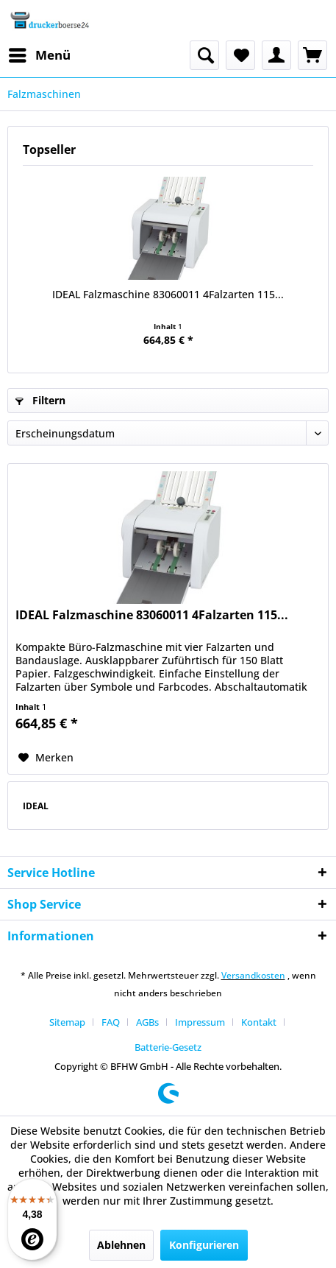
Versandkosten (253, 975)
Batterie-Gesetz (168, 1047)
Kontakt (258, 1022)
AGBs (147, 1022)
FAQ (110, 1022)
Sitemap (67, 1022)
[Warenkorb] (312, 55)
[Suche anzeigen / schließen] (204, 55)
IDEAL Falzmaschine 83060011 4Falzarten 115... (168, 294)
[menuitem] (39, 55)
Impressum (200, 1022)
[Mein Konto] (276, 55)
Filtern (40, 400)
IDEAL (36, 806)
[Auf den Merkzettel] (46, 758)
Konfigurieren (204, 1245)
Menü (40, 53)
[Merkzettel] (240, 55)
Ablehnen (121, 1245)
